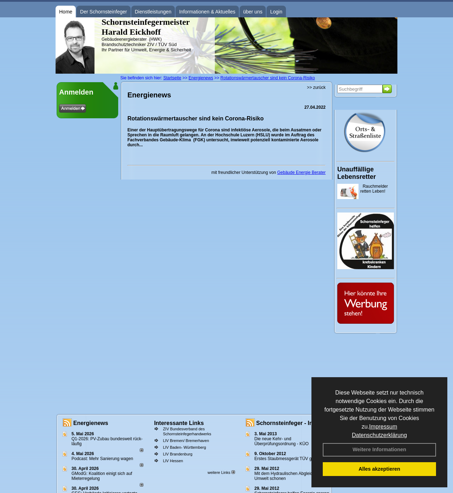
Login (276, 12)
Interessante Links (179, 423)
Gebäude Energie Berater (301, 172)
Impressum (383, 427)
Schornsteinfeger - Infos (288, 423)
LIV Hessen (173, 461)
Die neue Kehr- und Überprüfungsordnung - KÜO (281, 441)
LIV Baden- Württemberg (184, 447)
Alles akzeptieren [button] (379, 469)
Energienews (90, 423)
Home (65, 12)
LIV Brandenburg (177, 454)
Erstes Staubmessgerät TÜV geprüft (288, 458)
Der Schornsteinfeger (103, 12)
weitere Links (221, 472)
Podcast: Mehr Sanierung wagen (102, 458)
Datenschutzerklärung (379, 435)
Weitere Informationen (379, 449)
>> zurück (316, 87)
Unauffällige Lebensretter (356, 173)
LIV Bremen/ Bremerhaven (186, 440)
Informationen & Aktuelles (207, 12)
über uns (252, 12)
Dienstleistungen (153, 12)
